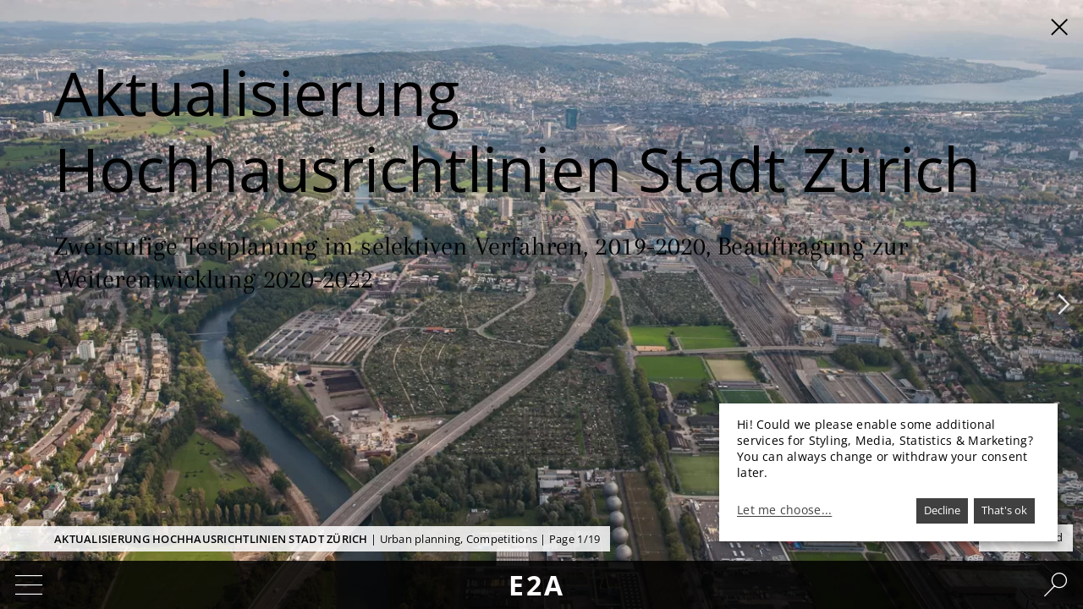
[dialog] (888, 472)
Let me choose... (784, 510)
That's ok (1004, 510)
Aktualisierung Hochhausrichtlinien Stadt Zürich (211, 538)
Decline (942, 510)
